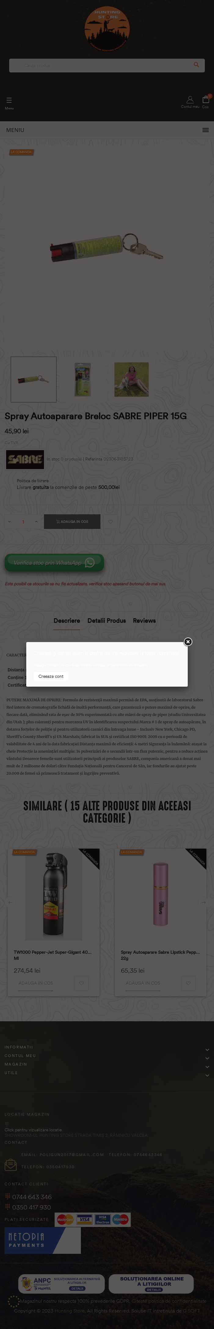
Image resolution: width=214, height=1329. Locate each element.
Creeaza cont (50, 676)
